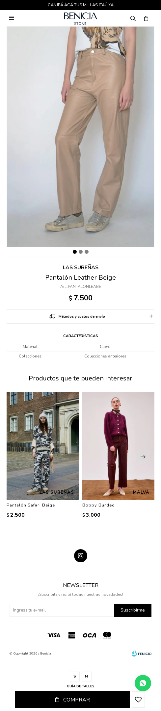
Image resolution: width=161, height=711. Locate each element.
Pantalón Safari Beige (31, 505)
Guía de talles (80, 686)
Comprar (76, 699)
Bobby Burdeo (98, 505)
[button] (143, 457)
